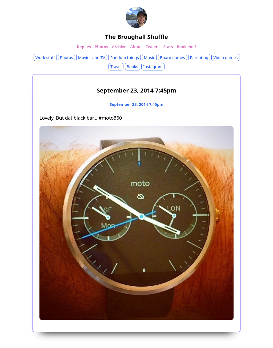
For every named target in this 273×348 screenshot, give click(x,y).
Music (149, 57)
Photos (101, 46)
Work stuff (45, 57)
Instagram (153, 66)
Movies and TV (91, 57)
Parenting (199, 57)
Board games (172, 57)
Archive (119, 46)
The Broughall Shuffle (136, 36)
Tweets (153, 46)
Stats (168, 46)
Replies (84, 46)
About (136, 46)
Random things (124, 57)
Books (132, 66)
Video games (225, 57)
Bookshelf (186, 46)
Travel (116, 66)
